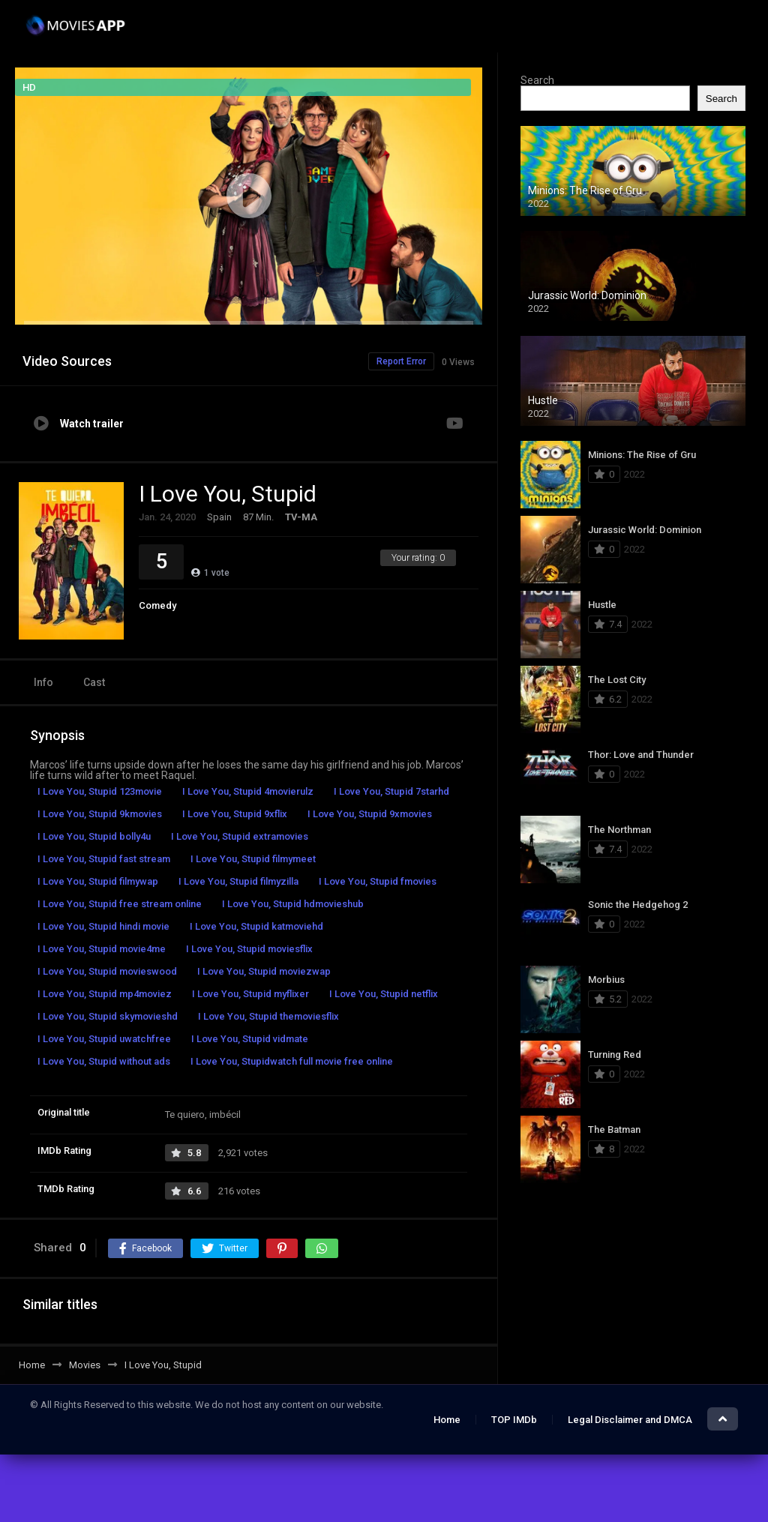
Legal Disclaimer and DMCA (630, 1419)
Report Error (401, 361)
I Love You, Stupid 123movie (100, 791)
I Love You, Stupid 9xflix (234, 813)
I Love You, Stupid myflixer (250, 993)
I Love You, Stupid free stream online (120, 903)
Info (43, 682)
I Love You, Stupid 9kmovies (100, 813)
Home (447, 1419)
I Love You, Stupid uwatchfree (104, 1038)
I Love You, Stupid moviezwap (264, 971)
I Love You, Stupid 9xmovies (370, 813)
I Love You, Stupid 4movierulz (248, 791)
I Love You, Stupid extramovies (239, 836)
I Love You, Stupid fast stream (104, 858)
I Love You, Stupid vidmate (249, 1038)
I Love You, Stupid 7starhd (391, 791)
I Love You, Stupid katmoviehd (256, 926)
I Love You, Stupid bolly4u (94, 836)
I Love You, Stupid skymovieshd (108, 1016)
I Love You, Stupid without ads (104, 1061)
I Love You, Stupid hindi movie (104, 926)
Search (537, 80)
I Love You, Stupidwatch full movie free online (291, 1061)
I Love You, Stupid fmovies (377, 881)
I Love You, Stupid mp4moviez (105, 993)
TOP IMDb (514, 1419)
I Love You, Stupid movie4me (102, 948)
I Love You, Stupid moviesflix (249, 948)
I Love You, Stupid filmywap (98, 881)
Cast (94, 682)
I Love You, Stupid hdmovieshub (293, 903)
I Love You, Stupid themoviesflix (268, 1016)
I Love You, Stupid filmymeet (253, 858)
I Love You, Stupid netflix (383, 993)
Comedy (157, 605)
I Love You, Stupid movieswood (107, 971)
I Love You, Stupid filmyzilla (238, 881)
